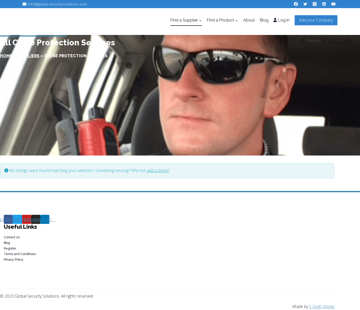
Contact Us (12, 237)
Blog (264, 20)
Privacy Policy (14, 259)
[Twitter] (305, 4)
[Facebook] (296, 4)
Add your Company (316, 20)
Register (10, 248)
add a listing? (158, 170)
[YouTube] (333, 4)
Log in (281, 20)
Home (6, 55)
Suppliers (28, 55)
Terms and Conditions (20, 254)
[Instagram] (315, 4)
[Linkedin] (324, 4)
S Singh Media (321, 306)
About (249, 20)
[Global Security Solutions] (64, 20)
